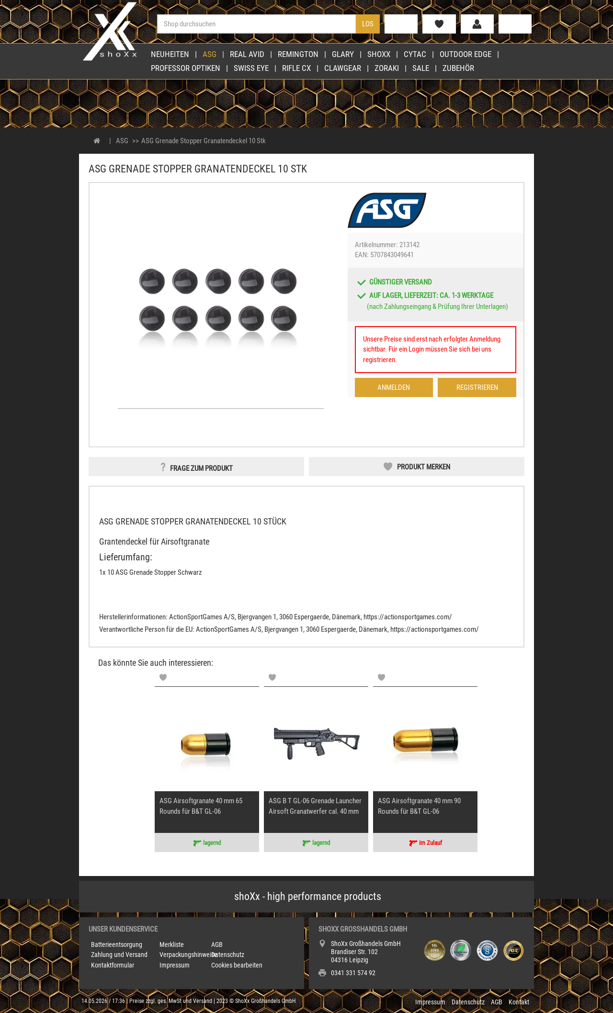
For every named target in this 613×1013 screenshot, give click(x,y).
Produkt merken (423, 467)
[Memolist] (163, 677)
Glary (343, 54)
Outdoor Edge (465, 54)
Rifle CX (296, 68)
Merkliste (171, 944)
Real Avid (247, 54)
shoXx (378, 54)
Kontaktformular (112, 965)
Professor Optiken (185, 68)
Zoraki (387, 68)
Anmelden (393, 387)
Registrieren (477, 387)
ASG (209, 54)
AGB (217, 944)
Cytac (415, 54)
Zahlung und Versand (119, 954)
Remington (298, 54)
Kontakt (519, 1002)
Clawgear (342, 68)
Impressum (174, 965)
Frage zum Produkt (201, 468)
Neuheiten (170, 54)
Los (368, 24)
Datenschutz (227, 954)
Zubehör (458, 68)
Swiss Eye (251, 68)
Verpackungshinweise (188, 954)
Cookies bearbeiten (236, 965)
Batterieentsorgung (116, 944)
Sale (420, 68)
